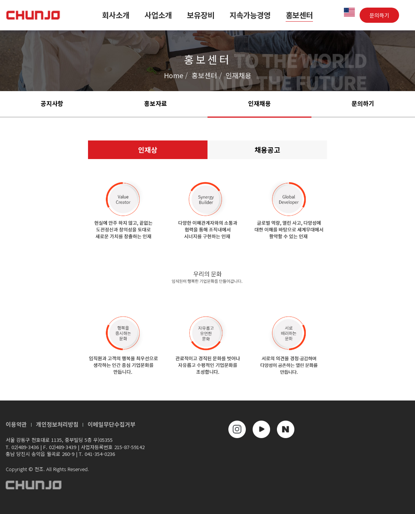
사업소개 (158, 14)
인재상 (147, 150)
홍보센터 (299, 14)
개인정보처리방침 (57, 424)
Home (173, 75)
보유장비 (200, 14)
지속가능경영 (250, 14)
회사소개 (115, 14)
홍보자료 (155, 103)
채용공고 (267, 150)
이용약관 (16, 424)
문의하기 (379, 15)
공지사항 (52, 103)
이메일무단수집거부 (111, 424)
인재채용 (259, 103)
